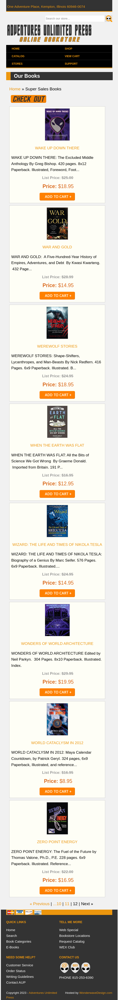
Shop (68, 48)
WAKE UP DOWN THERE (57, 148)
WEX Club (67, 947)
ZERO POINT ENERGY (57, 842)
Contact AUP (16, 982)
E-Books (12, 947)
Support (71, 63)
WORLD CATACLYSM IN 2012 (57, 743)
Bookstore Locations (74, 936)
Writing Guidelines (20, 977)
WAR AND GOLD (57, 247)
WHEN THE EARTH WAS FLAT (57, 445)
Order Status (15, 971)
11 (67, 903)
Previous (41, 903)
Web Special (68, 930)
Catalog (18, 56)
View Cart (72, 56)
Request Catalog (71, 941)
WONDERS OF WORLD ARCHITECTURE (57, 643)
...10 (57, 903)
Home (16, 48)
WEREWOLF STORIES (57, 346)
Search (11, 936)
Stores (17, 63)
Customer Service (19, 965)
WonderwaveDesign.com (95, 992)
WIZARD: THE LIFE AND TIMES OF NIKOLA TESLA (57, 544)
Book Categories (18, 941)
